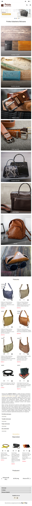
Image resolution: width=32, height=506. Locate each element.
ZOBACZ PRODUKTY (6, 14)
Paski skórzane (6, 424)
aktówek (13, 396)
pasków (6, 396)
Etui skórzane (5, 428)
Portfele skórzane (6, 414)
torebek (9, 396)
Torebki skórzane (6, 419)
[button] (29, 1)
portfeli (3, 396)
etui (18, 396)
